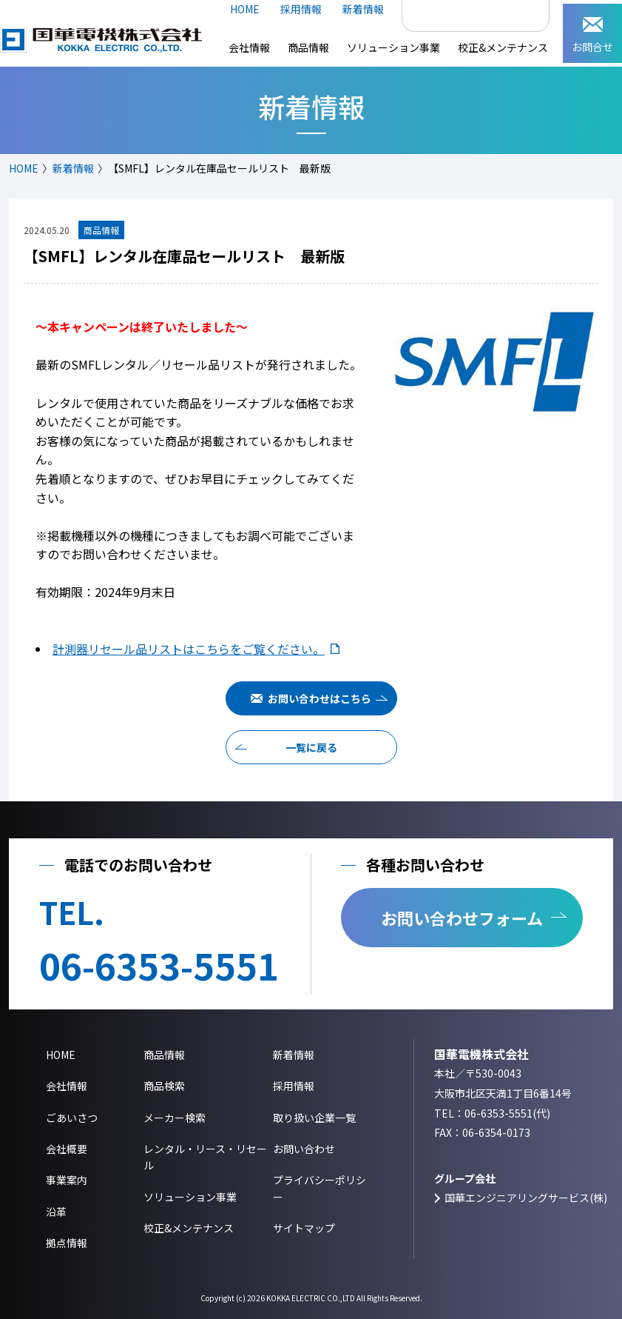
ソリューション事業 (393, 47)
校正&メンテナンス (503, 47)
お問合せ (592, 35)
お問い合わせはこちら (319, 698)
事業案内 (66, 1179)
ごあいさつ (72, 1117)
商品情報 (308, 47)
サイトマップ (304, 1228)
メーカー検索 (174, 1117)
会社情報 (249, 47)
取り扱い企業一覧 (314, 1117)
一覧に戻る (311, 747)
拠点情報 (66, 1242)
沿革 (56, 1211)
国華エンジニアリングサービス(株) (525, 1197)
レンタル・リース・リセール (205, 1156)
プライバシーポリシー (319, 1187)
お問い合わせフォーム (462, 917)
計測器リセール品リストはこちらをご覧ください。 (189, 649)
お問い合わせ (304, 1148)
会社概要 (66, 1148)
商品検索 (164, 1085)
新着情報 (363, 8)
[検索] (459, 10)
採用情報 (301, 8)
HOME (245, 8)
